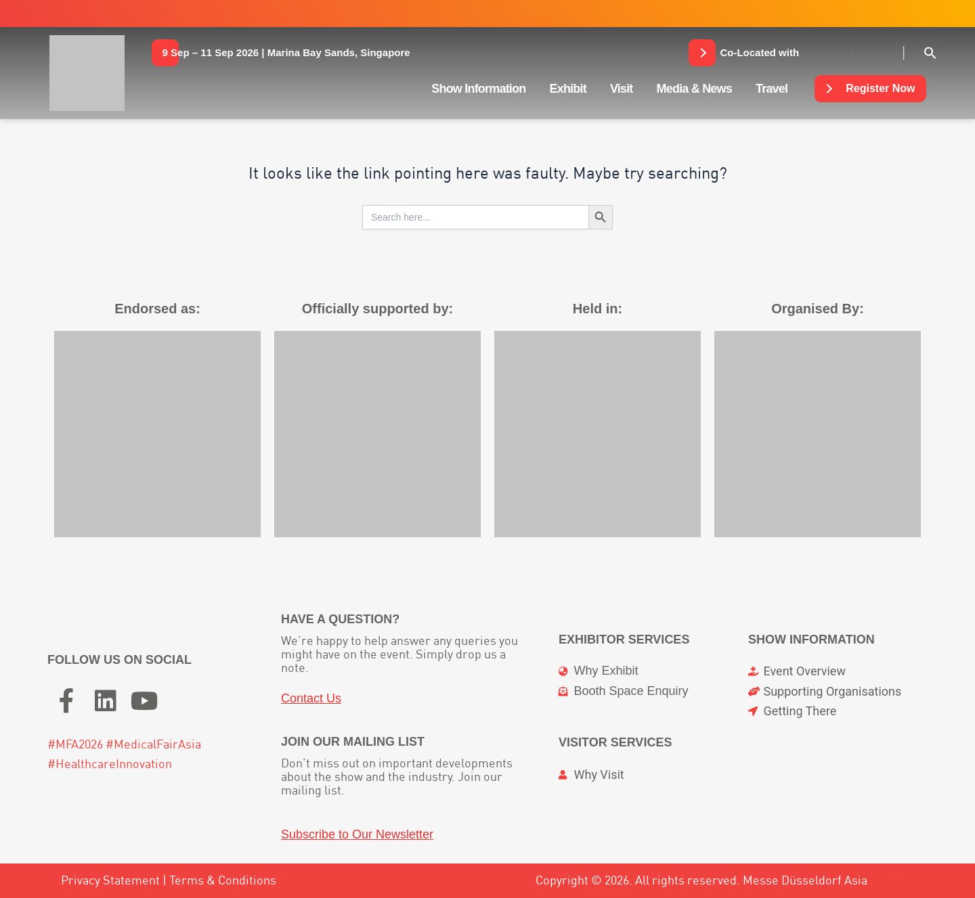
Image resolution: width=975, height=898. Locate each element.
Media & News (694, 88)
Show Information (478, 88)
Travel (771, 88)
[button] (286, 52)
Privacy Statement (110, 880)
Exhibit (567, 88)
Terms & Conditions (222, 880)
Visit (621, 88)
